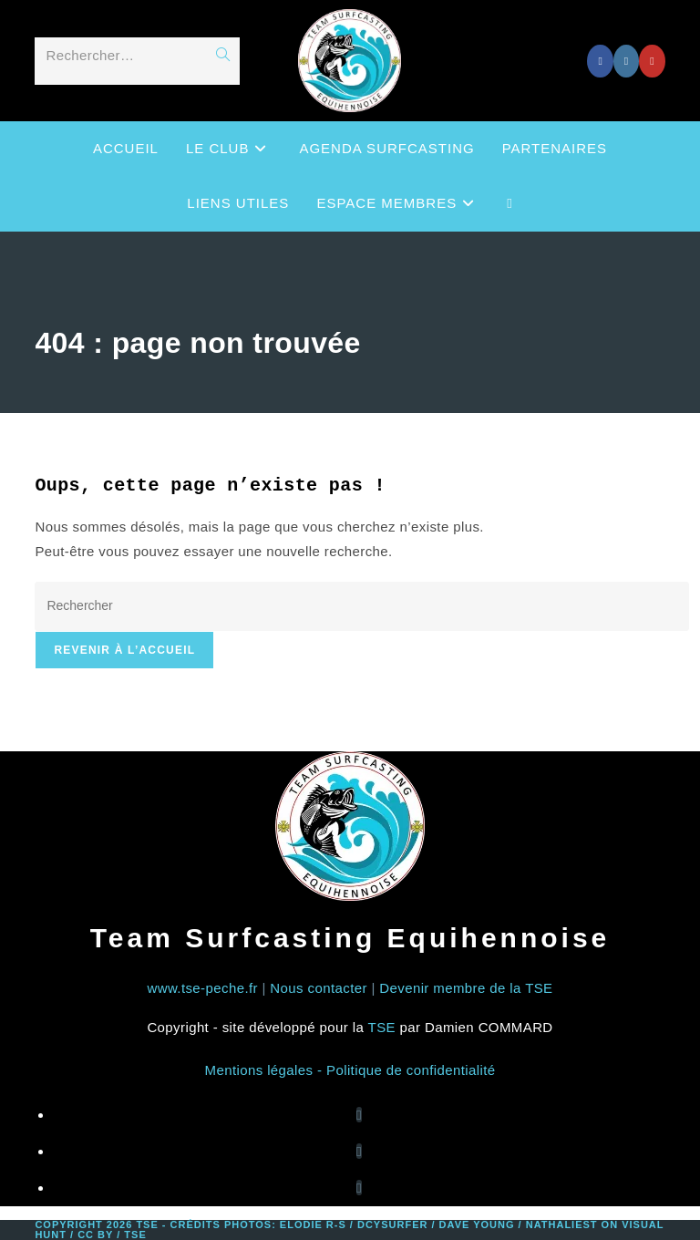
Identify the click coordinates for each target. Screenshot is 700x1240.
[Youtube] (359, 1187)
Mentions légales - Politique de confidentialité (350, 1070)
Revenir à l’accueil (124, 650)
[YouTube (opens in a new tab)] (651, 61)
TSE (382, 1027)
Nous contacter (318, 988)
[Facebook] (359, 1114)
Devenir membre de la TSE (465, 988)
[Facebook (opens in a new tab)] (599, 61)
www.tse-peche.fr (202, 988)
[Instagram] (359, 1151)
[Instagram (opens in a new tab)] (626, 61)
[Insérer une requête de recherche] (361, 606)
